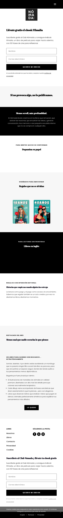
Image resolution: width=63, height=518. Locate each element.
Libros (9, 437)
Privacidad (11, 445)
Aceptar (22, 515)
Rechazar (31, 515)
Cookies (10, 450)
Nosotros (10, 433)
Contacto (10, 441)
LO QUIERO (31, 407)
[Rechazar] (60, 512)
